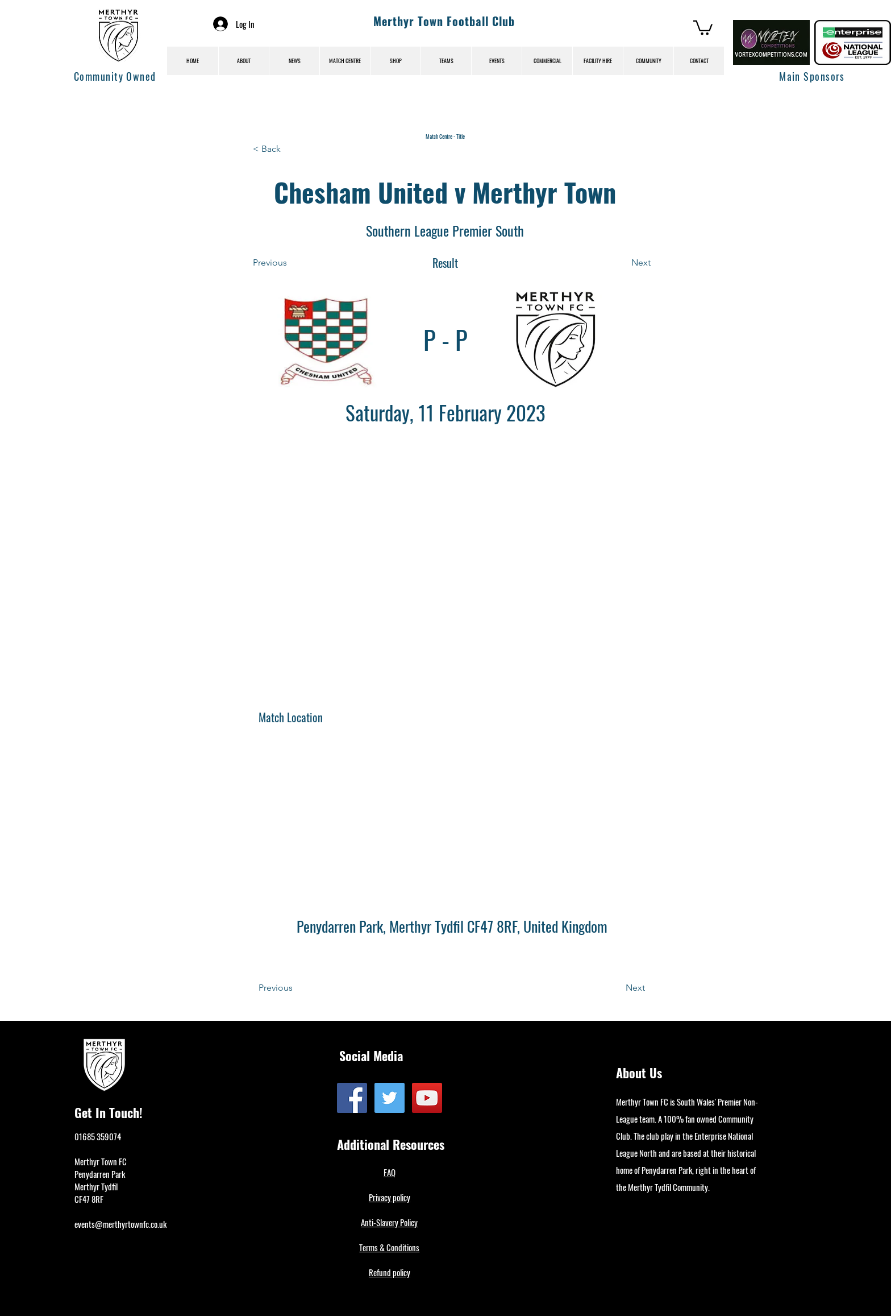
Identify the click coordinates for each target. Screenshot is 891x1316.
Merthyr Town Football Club (444, 21)
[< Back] (290, 149)
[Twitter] (389, 1098)
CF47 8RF (88, 1199)
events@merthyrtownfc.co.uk (120, 1224)
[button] (703, 27)
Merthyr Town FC (100, 1161)
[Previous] (290, 262)
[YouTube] (427, 1098)
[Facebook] (352, 1098)
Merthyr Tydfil (96, 1186)
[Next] (622, 262)
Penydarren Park (99, 1174)
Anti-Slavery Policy (389, 1222)
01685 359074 (97, 1136)
